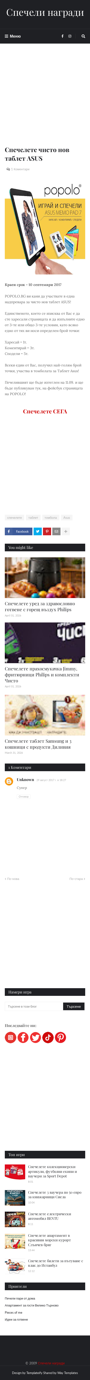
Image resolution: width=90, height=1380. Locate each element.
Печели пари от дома (20, 1298)
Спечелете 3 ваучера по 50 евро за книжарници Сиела (54, 1194)
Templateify (34, 1373)
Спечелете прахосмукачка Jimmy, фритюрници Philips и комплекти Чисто (42, 674)
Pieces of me (13, 1312)
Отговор (24, 796)
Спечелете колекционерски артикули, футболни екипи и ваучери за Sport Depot (52, 1171)
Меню (15, 36)
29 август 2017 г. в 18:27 (51, 779)
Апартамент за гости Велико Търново (32, 1305)
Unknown (25, 779)
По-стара (76, 879)
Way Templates (67, 1373)
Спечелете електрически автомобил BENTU (49, 1216)
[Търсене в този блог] (34, 1006)
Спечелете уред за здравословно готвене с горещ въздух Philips (40, 606)
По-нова (13, 879)
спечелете (14, 517)
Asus (66, 517)
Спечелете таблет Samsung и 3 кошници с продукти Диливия (38, 744)
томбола (51, 517)
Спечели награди (45, 12)
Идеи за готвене (16, 1319)
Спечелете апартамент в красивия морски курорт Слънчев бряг (49, 1240)
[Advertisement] (45, 100)
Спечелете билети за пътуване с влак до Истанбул (55, 1263)
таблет (33, 517)
